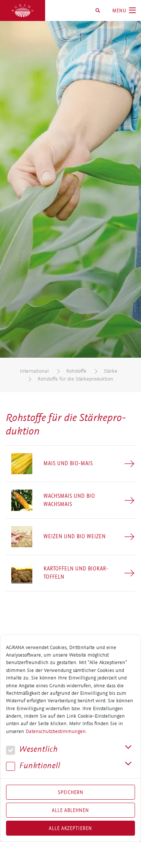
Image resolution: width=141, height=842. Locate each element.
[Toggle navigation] (124, 10)
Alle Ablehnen (70, 810)
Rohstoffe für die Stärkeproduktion (75, 379)
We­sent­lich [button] (32, 749)
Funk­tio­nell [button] (33, 766)
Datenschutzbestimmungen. (56, 732)
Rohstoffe (76, 371)
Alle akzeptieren (70, 828)
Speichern (70, 792)
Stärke (110, 371)
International (34, 371)
